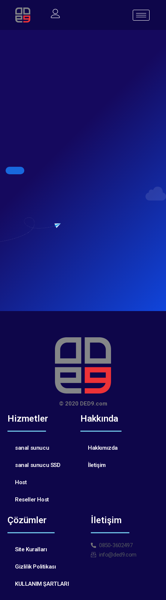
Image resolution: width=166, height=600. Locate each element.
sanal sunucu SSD (38, 465)
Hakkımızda (103, 447)
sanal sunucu (32, 447)
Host (21, 482)
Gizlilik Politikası (35, 566)
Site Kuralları (31, 549)
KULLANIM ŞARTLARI (42, 584)
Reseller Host (32, 499)
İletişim (97, 465)
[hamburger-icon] (141, 15)
